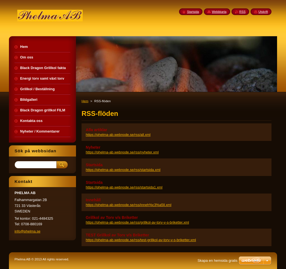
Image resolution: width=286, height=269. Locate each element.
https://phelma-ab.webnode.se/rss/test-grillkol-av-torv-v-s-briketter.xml (141, 240)
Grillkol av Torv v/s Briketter (112, 217)
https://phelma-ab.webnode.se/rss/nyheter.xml (122, 152)
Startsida (94, 165)
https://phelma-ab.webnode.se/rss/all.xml (118, 135)
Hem (85, 101)
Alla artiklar (96, 130)
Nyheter (93, 147)
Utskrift (263, 11)
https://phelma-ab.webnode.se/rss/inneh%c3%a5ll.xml (128, 205)
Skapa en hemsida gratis (217, 260)
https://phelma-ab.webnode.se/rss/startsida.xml (123, 170)
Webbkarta (219, 11)
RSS (242, 11)
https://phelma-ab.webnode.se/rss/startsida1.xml (124, 187)
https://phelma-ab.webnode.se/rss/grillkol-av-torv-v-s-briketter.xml (137, 222)
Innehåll (93, 200)
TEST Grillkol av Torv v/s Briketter (117, 235)
